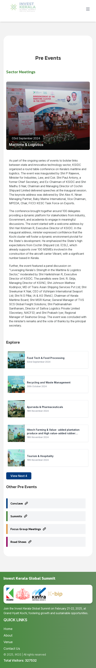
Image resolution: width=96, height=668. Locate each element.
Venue (8, 642)
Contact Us (12, 648)
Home (8, 629)
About (8, 635)
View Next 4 (18, 476)
